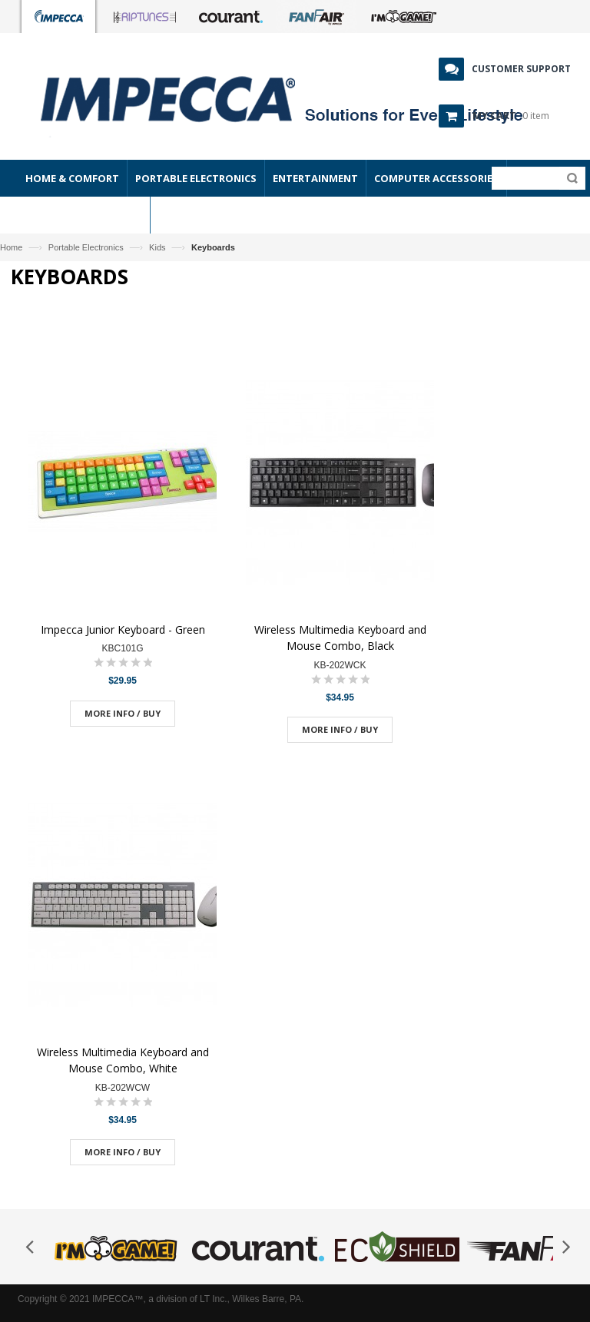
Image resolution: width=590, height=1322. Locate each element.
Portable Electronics (86, 247)
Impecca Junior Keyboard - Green (123, 629)
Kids (157, 247)
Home (11, 247)
